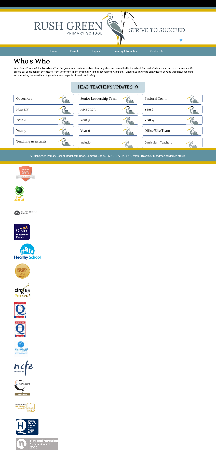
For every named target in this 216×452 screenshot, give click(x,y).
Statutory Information (125, 51)
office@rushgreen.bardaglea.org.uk (163, 156)
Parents (74, 51)
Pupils (96, 51)
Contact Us (156, 51)
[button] (108, 87)
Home (53, 51)
